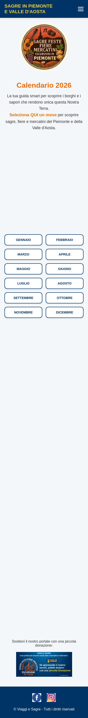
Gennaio (23, 240)
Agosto (64, 283)
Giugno (64, 269)
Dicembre (64, 312)
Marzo (23, 254)
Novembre (23, 312)
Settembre (23, 298)
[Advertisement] (44, 184)
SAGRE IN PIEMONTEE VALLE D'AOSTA (28, 8)
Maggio (23, 269)
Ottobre (64, 298)
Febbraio (64, 240)
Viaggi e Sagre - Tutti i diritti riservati (46, 709)
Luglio (23, 283)
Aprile (65, 254)
